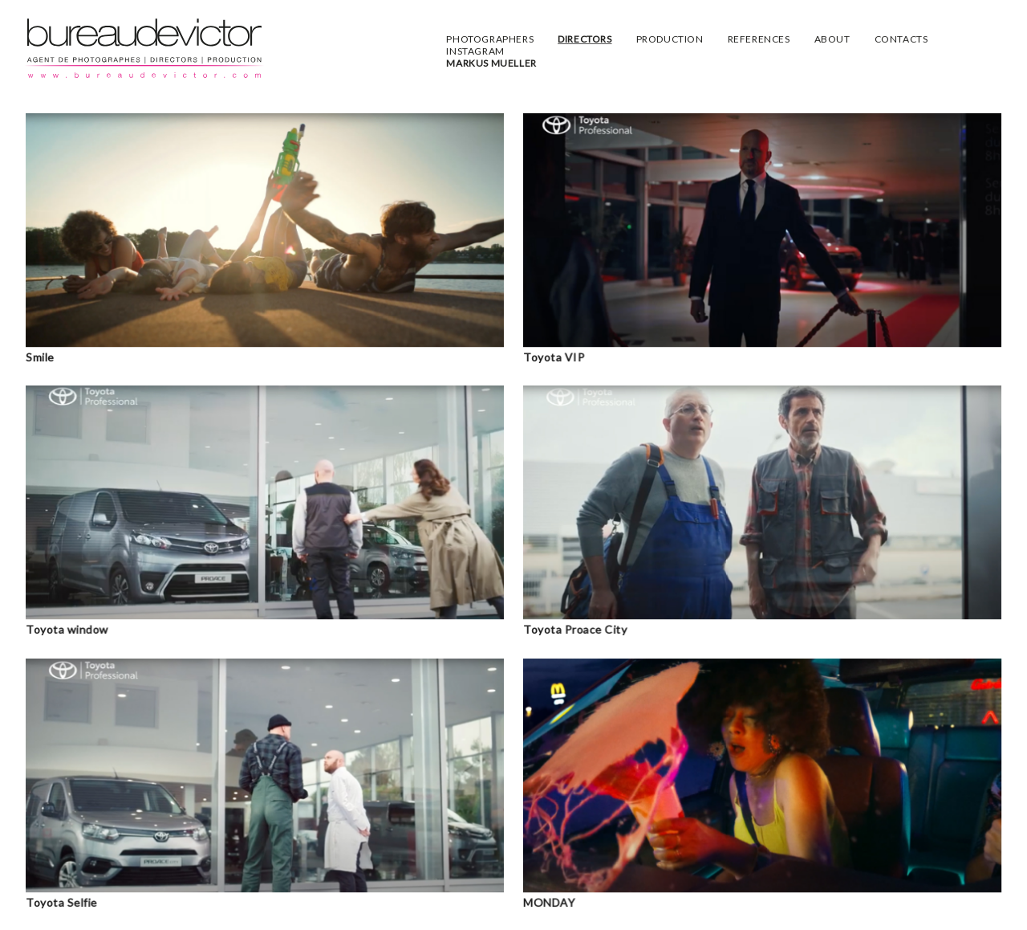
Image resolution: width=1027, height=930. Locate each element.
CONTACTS (901, 39)
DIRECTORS (584, 39)
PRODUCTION (670, 39)
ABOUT (832, 39)
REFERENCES (759, 39)
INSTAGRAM (475, 51)
